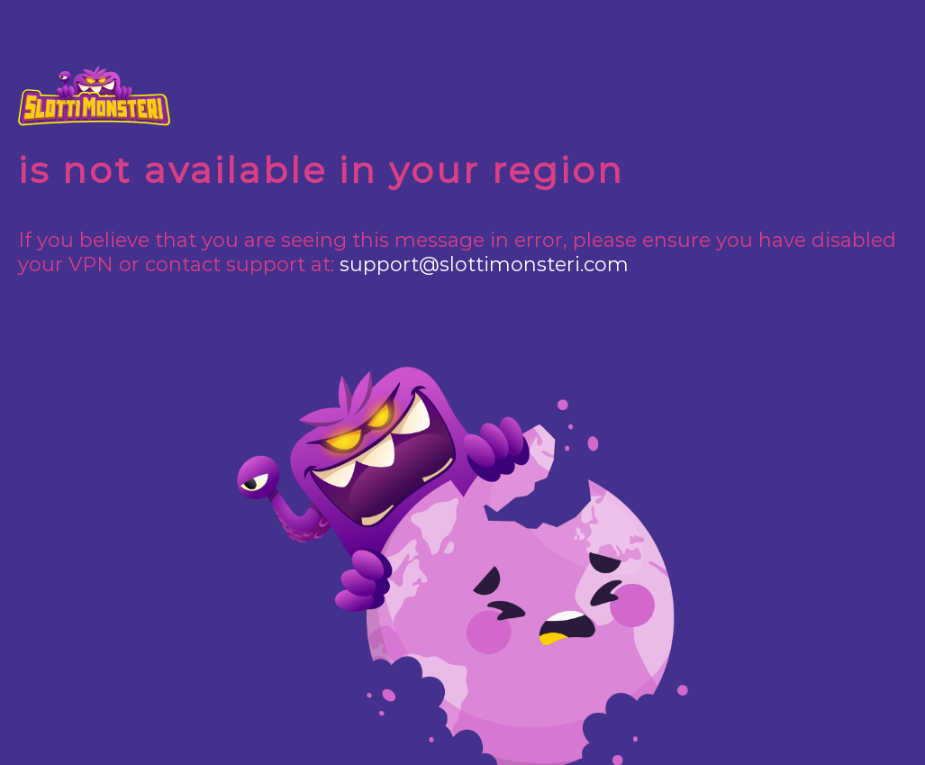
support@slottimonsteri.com (484, 264)
